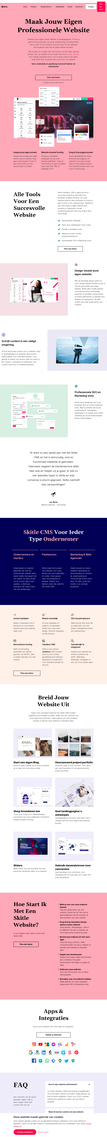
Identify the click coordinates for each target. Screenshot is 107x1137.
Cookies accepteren (25, 1132)
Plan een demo (101, 6)
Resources (79, 7)
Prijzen (69, 7)
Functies (33, 7)
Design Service (46, 7)
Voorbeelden (60, 7)
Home (25, 7)
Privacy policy (43, 1132)
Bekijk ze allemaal (53, 1035)
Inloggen (91, 7)
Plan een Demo (53, 77)
